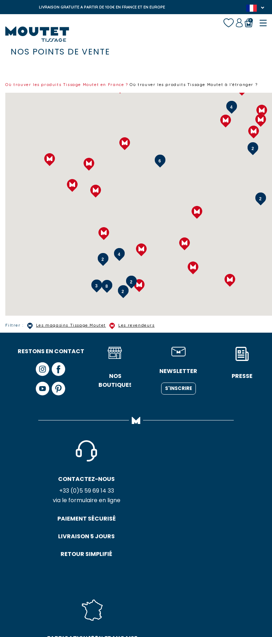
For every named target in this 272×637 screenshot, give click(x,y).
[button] (260, 126)
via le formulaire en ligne (51, 507)
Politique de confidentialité (104, 605)
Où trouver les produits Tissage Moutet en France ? (75, 84)
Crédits (203, 605)
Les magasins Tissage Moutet (74, 331)
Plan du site (174, 605)
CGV (148, 605)
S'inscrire (178, 394)
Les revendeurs (148, 331)
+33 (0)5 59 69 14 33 (51, 497)
